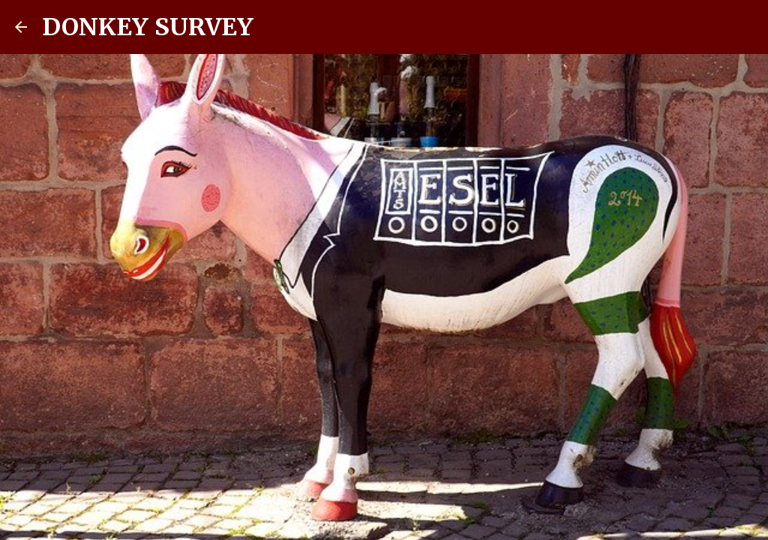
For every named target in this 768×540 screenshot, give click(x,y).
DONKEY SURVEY (148, 27)
